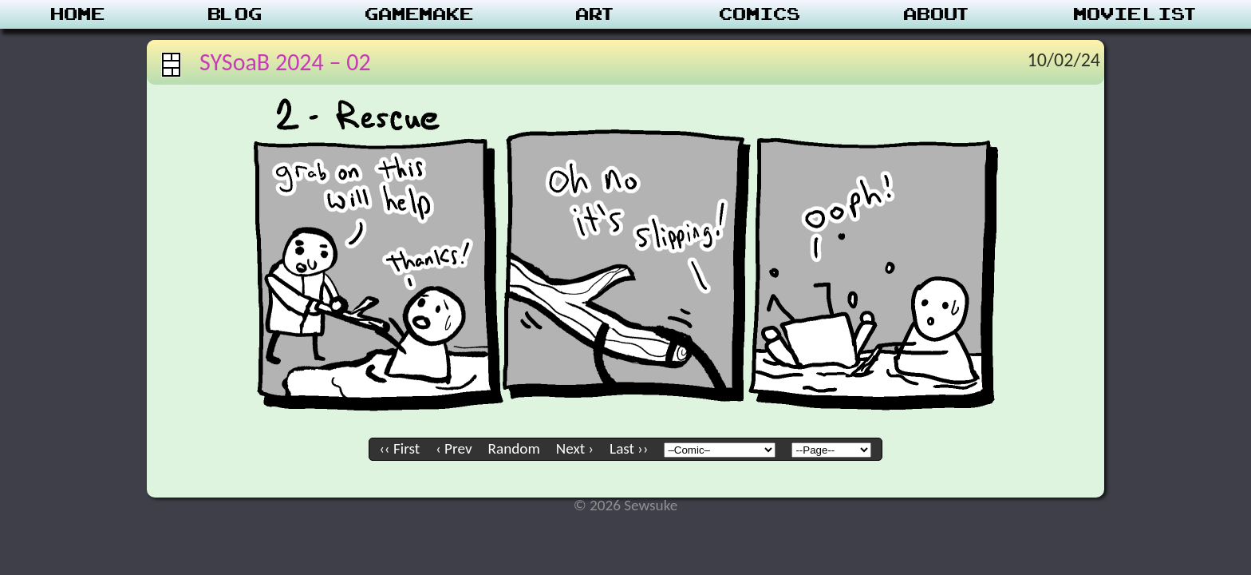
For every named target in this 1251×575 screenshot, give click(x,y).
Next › (575, 448)
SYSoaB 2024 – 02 (285, 62)
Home (78, 14)
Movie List (1136, 14)
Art (596, 14)
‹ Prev (454, 448)
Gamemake (419, 14)
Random (514, 448)
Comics (760, 14)
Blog (235, 14)
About (938, 14)
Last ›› (629, 448)
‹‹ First (400, 448)
